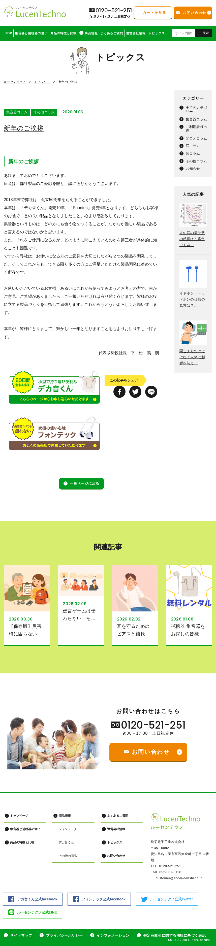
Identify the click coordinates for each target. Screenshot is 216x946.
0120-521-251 (153, 725)
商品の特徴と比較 (63, 33)
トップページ (19, 815)
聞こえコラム (196, 138)
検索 (206, 33)
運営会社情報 (136, 33)
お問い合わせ (116, 855)
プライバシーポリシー (64, 935)
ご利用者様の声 (196, 129)
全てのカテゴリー (196, 110)
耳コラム (193, 146)
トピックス (156, 33)
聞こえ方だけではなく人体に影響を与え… (192, 357)
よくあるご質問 (111, 33)
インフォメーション (113, 935)
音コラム (193, 153)
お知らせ (193, 169)
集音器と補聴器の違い (31, 33)
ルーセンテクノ (15, 82)
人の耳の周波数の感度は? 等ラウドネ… (192, 239)
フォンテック (67, 829)
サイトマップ (21, 935)
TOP (8, 33)
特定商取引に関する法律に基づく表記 (174, 935)
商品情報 (91, 33)
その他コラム (44, 112)
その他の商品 (67, 855)
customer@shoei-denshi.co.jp (179, 878)
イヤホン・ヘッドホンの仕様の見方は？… (192, 299)
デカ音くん (66, 842)
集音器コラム (16, 112)
